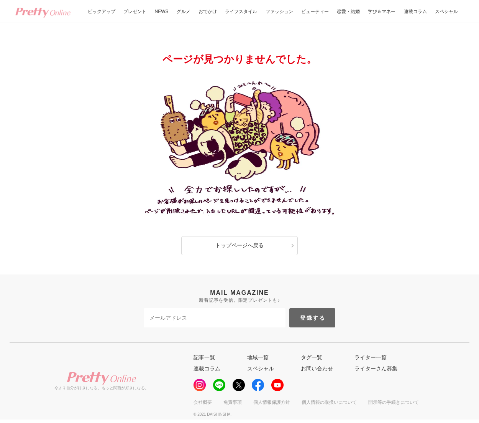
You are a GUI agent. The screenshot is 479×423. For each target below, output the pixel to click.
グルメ (183, 11)
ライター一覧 (370, 357)
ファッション (279, 11)
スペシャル (446, 11)
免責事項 (232, 402)
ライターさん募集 (375, 368)
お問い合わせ (317, 368)
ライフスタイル (241, 11)
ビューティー (315, 11)
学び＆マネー (381, 11)
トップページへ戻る (239, 245)
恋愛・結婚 (348, 11)
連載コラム (415, 11)
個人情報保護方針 (271, 402)
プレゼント (134, 11)
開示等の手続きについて (393, 402)
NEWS (162, 11)
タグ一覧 (311, 357)
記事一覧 (204, 357)
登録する (313, 318)
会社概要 (203, 402)
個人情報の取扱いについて (329, 402)
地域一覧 (258, 357)
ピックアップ (101, 11)
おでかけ (207, 11)
